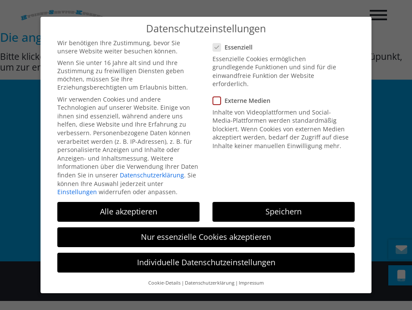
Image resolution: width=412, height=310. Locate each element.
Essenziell (236, 38)
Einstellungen (77, 182)
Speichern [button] (283, 202)
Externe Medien (245, 91)
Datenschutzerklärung (152, 165)
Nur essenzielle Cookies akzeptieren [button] (206, 227)
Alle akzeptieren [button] (128, 202)
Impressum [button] (251, 273)
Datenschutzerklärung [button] (209, 273)
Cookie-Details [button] (164, 273)
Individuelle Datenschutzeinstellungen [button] (206, 253)
